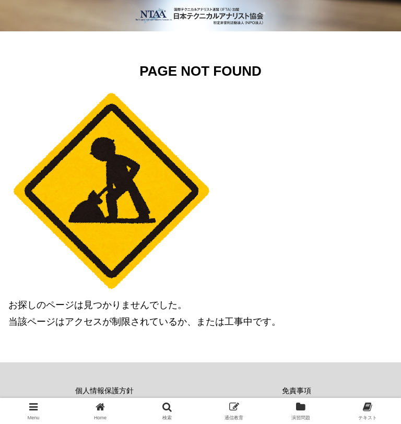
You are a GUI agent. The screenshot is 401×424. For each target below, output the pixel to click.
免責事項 (296, 390)
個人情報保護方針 (104, 390)
